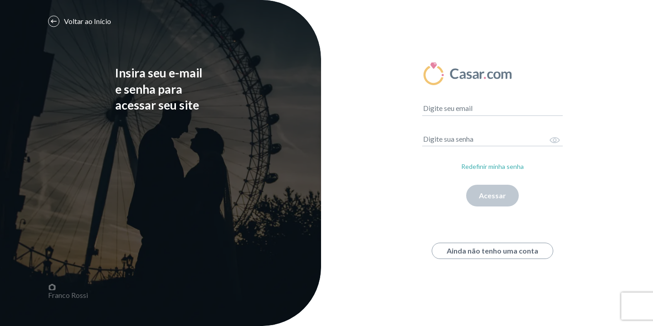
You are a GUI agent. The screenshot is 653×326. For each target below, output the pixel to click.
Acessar (492, 195)
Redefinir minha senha (492, 166)
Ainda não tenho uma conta (492, 250)
